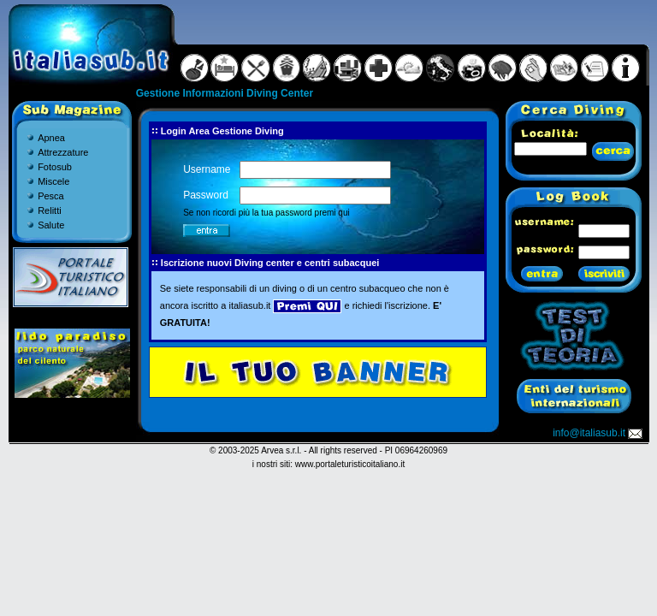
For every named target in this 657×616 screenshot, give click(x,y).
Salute (51, 225)
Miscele (53, 181)
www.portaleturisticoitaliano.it (350, 464)
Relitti (50, 210)
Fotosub (55, 167)
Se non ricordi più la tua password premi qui (266, 212)
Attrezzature (63, 152)
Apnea (51, 138)
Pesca (51, 196)
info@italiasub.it (599, 433)
